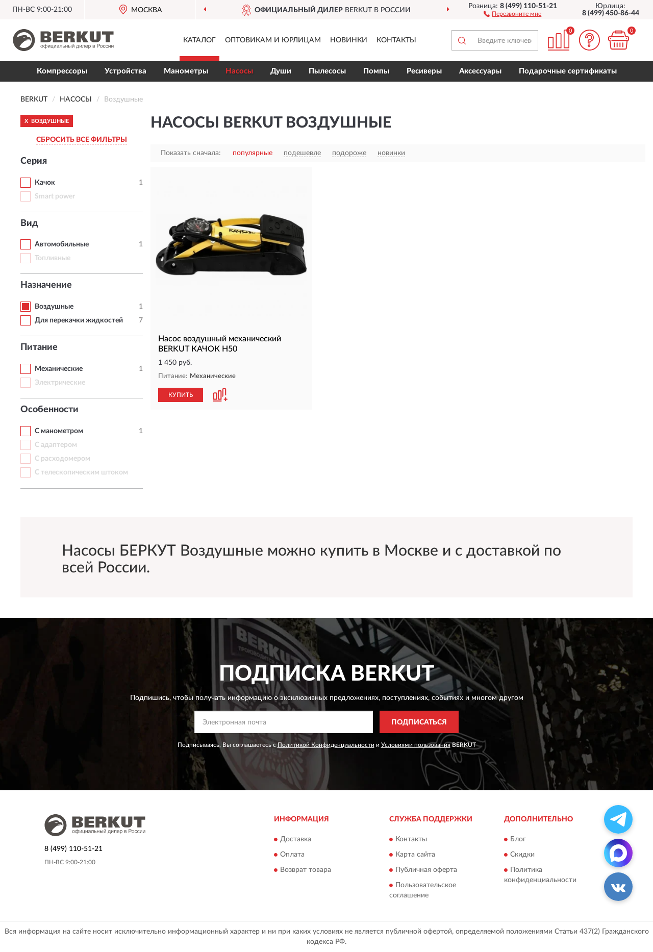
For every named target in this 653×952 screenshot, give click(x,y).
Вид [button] (29, 223)
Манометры (186, 71)
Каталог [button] (199, 40)
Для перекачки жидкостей (79, 320)
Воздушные (54, 306)
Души (280, 71)
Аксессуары (480, 71)
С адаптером (56, 444)
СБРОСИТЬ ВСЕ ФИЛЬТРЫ (81, 139)
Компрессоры (62, 71)
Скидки (522, 854)
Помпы (376, 71)
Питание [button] (39, 347)
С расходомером (62, 458)
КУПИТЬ (180, 395)
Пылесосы (327, 71)
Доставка (295, 839)
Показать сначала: (191, 153)
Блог (518, 839)
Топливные (52, 258)
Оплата (292, 854)
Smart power (55, 196)
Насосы (239, 71)
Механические (59, 368)
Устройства (125, 71)
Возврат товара (305, 869)
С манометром (59, 431)
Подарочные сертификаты (568, 71)
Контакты (396, 40)
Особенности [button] (49, 409)
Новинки (348, 40)
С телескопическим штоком (81, 472)
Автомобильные (62, 244)
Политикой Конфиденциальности (326, 745)
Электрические (60, 382)
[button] (512, 13)
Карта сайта (415, 854)
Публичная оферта (426, 869)
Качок (45, 182)
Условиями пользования (415, 745)
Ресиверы (424, 71)
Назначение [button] (46, 285)
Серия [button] (33, 161)
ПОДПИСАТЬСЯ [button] (419, 722)
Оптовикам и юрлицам (273, 40)
